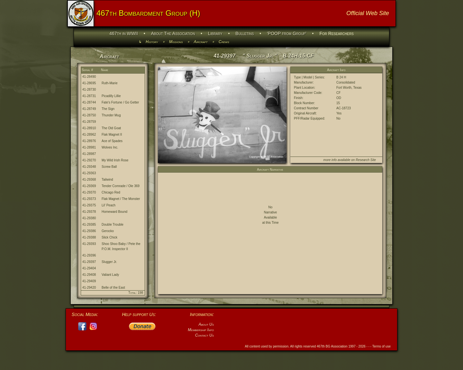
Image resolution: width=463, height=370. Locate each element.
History (152, 42)
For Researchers (336, 33)
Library (215, 33)
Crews (224, 42)
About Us (206, 324)
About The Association (173, 33)
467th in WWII (123, 33)
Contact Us (204, 335)
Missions (176, 42)
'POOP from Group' (286, 33)
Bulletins (244, 33)
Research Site (366, 160)
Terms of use (381, 346)
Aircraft (201, 42)
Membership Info (201, 330)
